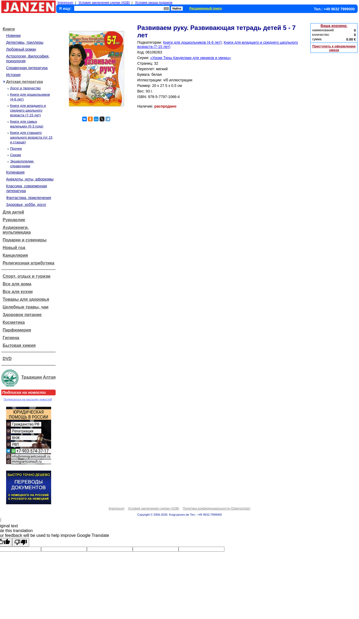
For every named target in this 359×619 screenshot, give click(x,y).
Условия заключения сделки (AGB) (104, 3)
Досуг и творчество (25, 88)
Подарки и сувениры (25, 240)
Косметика (14, 322)
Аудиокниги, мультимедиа (17, 230)
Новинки (13, 35)
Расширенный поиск (205, 8)
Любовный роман (21, 49)
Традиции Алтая (38, 377)
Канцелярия (15, 255)
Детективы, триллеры (24, 42)
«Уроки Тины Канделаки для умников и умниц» (190, 58)
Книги (9, 29)
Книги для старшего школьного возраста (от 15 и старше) (31, 137)
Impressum (65, 3)
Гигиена (11, 337)
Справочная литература (27, 68)
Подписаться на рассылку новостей (28, 399)
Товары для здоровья (26, 299)
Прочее (16, 149)
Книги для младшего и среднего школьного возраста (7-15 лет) (28, 110)
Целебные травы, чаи (25, 307)
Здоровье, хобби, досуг (26, 204)
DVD (7, 358)
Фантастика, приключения (28, 198)
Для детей (13, 212)
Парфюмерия (17, 330)
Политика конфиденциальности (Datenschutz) (216, 508)
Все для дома (17, 284)
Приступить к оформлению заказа (334, 48)
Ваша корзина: (334, 26)
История (13, 75)
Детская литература (24, 81)
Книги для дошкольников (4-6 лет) (192, 42)
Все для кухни (18, 291)
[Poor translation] (20, 542)
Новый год (14, 247)
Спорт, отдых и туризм (26, 276)
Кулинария (15, 172)
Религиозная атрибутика (28, 263)
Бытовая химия (19, 345)
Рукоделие (14, 220)
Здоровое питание (22, 314)
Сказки (15, 155)
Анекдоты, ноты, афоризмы (30, 179)
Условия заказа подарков (153, 3)
